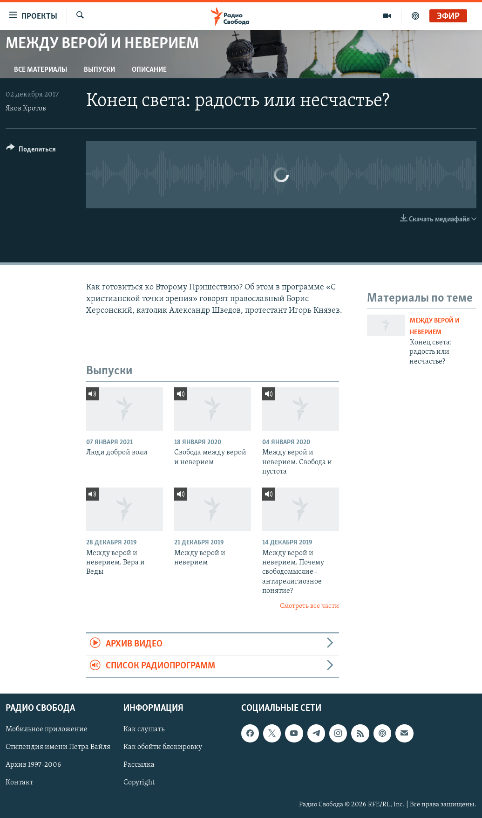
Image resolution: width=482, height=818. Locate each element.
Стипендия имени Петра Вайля (58, 747)
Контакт (19, 782)
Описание (149, 70)
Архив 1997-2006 (33, 765)
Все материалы (40, 70)
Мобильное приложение (47, 729)
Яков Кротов (26, 108)
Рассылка (139, 765)
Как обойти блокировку (162, 747)
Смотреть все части (309, 606)
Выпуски (99, 70)
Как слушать (143, 729)
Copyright (139, 782)
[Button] (31, 150)
